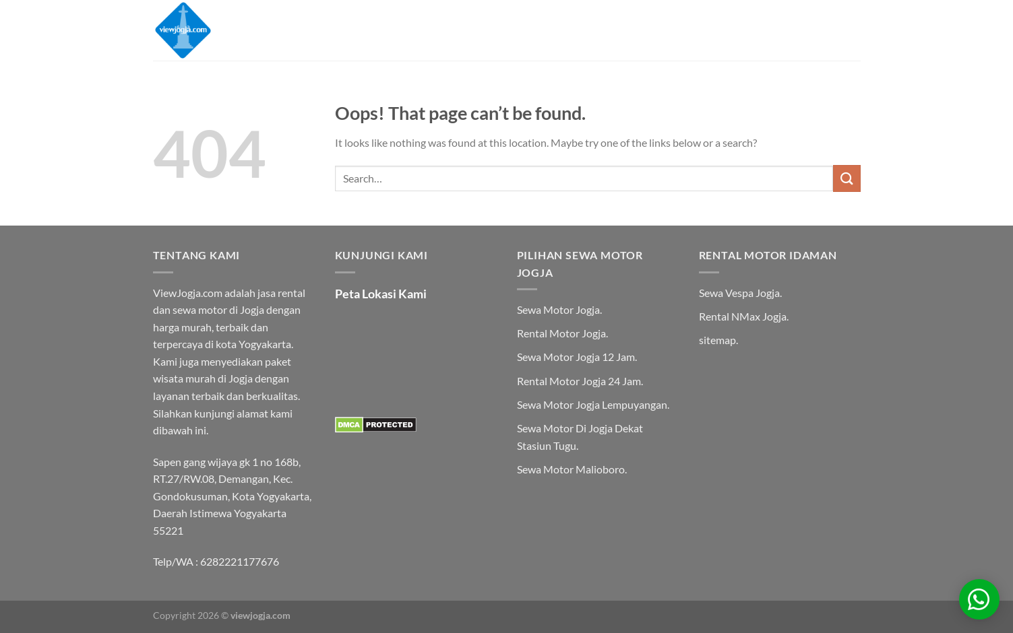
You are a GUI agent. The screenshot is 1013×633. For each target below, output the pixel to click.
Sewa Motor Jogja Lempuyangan (592, 404)
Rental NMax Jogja (743, 316)
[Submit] (846, 178)
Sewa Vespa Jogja (739, 292)
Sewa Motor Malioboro (571, 469)
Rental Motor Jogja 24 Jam (579, 380)
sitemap (717, 339)
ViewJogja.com (187, 292)
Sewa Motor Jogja (558, 309)
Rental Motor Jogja (561, 333)
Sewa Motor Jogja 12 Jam (576, 356)
